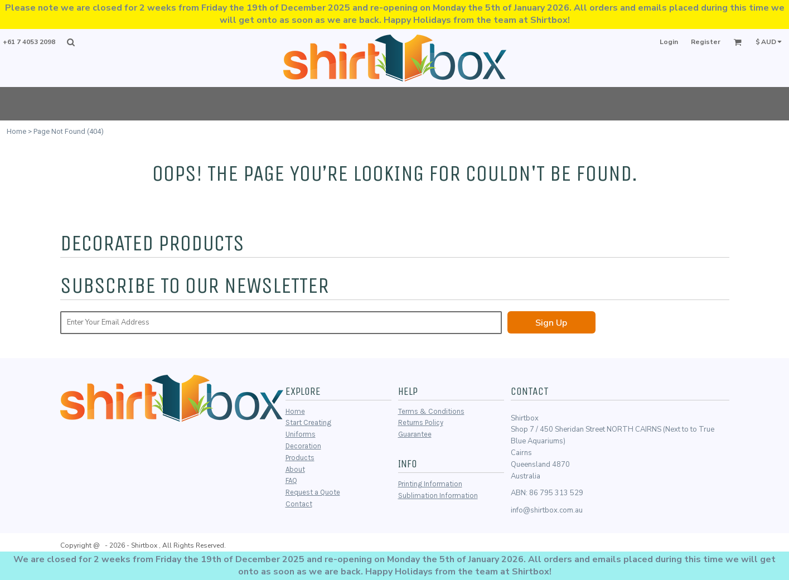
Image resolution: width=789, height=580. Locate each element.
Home (16, 131)
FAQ (291, 480)
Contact (298, 504)
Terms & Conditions (431, 411)
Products (299, 457)
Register (705, 41)
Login (669, 41)
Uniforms (300, 434)
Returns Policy (420, 422)
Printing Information (430, 484)
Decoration (303, 446)
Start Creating (308, 422)
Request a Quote (312, 492)
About (295, 469)
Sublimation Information (438, 495)
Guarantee (415, 434)
